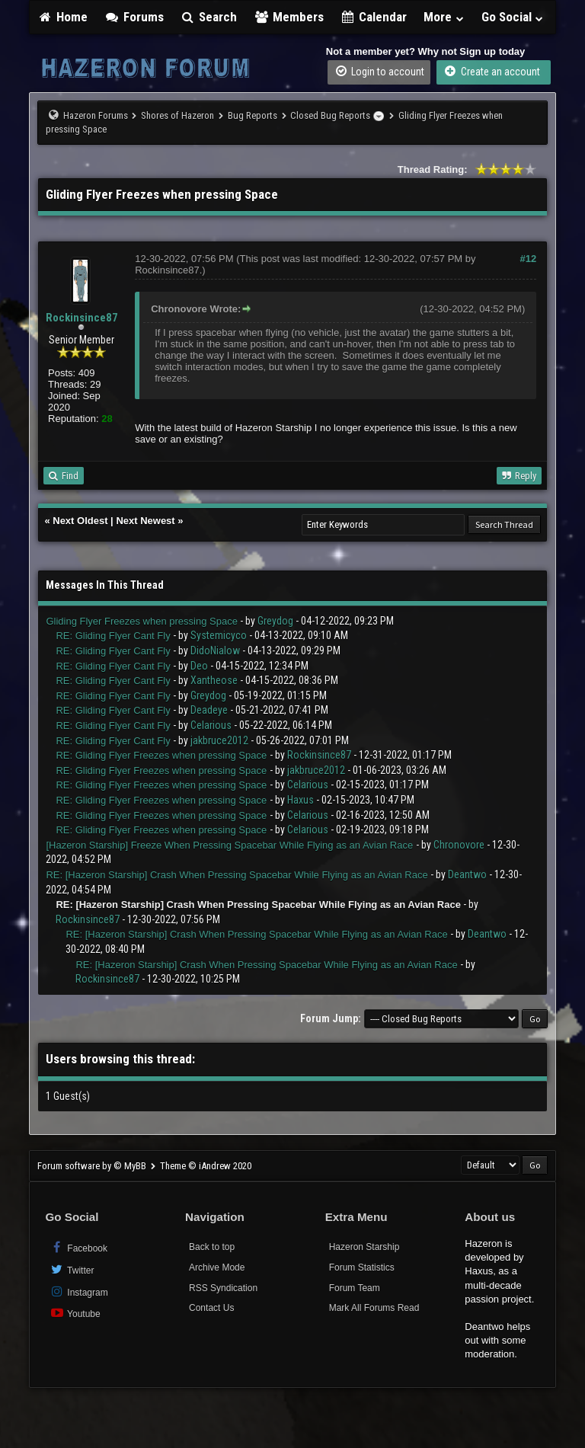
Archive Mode (217, 1267)
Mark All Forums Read (374, 1308)
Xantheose (214, 680)
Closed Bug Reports (330, 115)
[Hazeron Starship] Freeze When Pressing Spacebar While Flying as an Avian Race (229, 845)
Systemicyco (218, 635)
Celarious (211, 725)
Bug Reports (252, 115)
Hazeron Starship (364, 1247)
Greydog (275, 621)
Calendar (374, 16)
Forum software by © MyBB (93, 1166)
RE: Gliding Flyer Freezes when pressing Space (161, 755)
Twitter (71, 1269)
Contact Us (211, 1308)
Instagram (78, 1291)
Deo (199, 666)
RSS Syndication (223, 1288)
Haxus (300, 800)
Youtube (74, 1312)
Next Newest (145, 520)
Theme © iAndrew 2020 (205, 1166)
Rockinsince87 (82, 317)
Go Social (513, 16)
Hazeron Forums (95, 115)
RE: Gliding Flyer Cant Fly (113, 635)
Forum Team (354, 1288)
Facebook (78, 1247)
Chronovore (458, 845)
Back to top (212, 1247)
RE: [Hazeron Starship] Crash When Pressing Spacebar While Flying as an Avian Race (236, 875)
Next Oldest (80, 520)
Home (62, 16)
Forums (134, 16)
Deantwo (467, 874)
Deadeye (209, 710)
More (444, 16)
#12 (528, 258)
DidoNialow (215, 650)
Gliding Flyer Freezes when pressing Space (141, 621)
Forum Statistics (362, 1267)
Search (209, 16)
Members (289, 16)
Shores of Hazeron (177, 115)
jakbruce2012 (219, 740)
